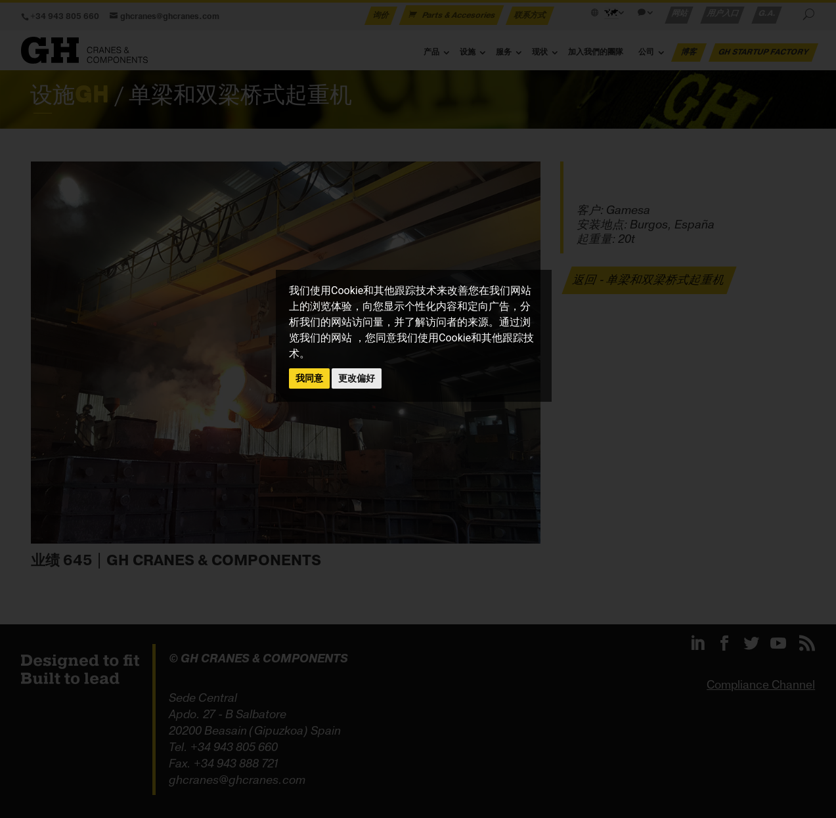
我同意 (309, 378)
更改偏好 (356, 378)
